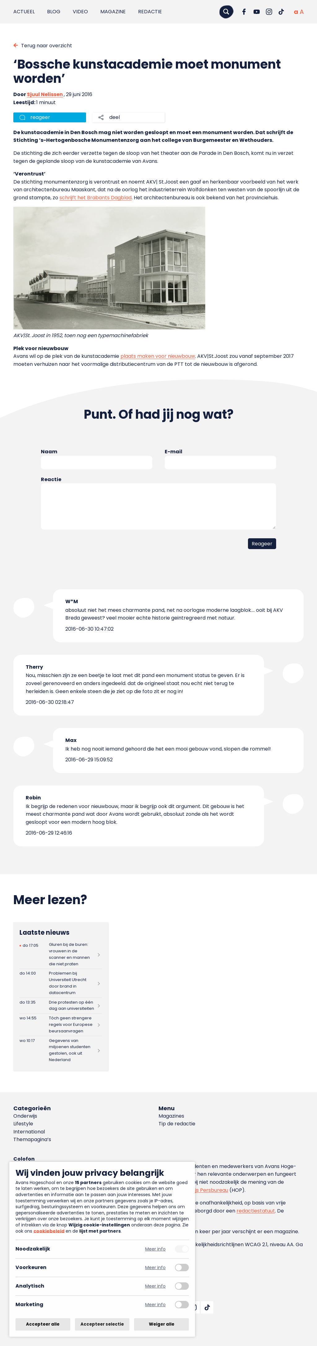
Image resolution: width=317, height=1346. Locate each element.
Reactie (51, 479)
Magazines (171, 1116)
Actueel (24, 11)
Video (80, 11)
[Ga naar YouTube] (256, 12)
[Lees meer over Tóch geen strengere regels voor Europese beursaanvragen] (61, 1025)
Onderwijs (25, 1116)
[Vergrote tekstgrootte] (302, 11)
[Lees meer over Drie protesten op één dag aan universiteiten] (61, 1006)
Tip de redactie (176, 1123)
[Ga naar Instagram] (269, 12)
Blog (53, 11)
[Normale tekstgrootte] (296, 11)
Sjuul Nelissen (45, 94)
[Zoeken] (226, 12)
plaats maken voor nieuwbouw (157, 356)
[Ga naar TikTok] (281, 12)
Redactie (150, 11)
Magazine (113, 11)
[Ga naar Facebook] (244, 12)
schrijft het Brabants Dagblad (95, 197)
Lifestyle (23, 1123)
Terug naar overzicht (46, 45)
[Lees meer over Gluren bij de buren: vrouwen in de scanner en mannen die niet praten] (61, 954)
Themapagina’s (32, 1139)
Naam (49, 451)
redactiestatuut (256, 1210)
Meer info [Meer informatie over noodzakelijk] (155, 1249)
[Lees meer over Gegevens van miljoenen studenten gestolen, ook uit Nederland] (61, 1050)
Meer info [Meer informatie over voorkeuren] (155, 1268)
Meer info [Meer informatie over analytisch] (155, 1286)
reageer (40, 117)
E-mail (173, 451)
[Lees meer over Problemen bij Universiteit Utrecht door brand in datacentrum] (61, 983)
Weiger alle (161, 1324)
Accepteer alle (42, 1324)
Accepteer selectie (102, 1324)
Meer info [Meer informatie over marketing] (155, 1305)
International (29, 1131)
